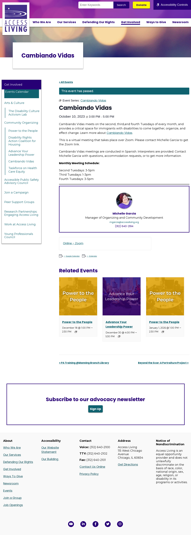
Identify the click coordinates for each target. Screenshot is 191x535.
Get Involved (130, 22)
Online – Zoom (73, 243)
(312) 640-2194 (124, 226)
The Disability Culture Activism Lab (23, 112)
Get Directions (128, 464)
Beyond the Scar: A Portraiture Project (163, 362)
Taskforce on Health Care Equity (22, 169)
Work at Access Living (20, 224)
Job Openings (13, 505)
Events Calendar (17, 92)
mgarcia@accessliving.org (124, 222)
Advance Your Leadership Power (21, 152)
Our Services (66, 22)
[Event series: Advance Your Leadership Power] (119, 336)
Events (7, 491)
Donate (141, 5)
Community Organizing (21, 122)
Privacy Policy (89, 474)
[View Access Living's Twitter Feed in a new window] (108, 524)
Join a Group (12, 498)
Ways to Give (156, 22)
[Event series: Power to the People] (76, 332)
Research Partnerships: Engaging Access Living (21, 213)
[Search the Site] (95, 5)
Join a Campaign (16, 192)
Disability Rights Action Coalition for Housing (22, 141)
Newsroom (180, 22)
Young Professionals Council (18, 235)
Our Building (50, 459)
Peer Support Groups (19, 202)
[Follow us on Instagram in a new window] (120, 524)
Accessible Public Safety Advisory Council (21, 181)
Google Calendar (72, 256)
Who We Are (42, 22)
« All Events (66, 82)
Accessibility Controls (172, 4)
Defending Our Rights (98, 22)
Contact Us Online (92, 467)
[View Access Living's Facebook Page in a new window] (95, 524)
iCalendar (92, 256)
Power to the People (23, 131)
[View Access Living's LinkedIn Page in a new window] (83, 524)
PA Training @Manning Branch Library (84, 362)
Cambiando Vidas (21, 161)
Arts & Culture (14, 103)
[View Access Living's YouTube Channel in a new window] (71, 524)
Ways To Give (13, 476)
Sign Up (95, 409)
